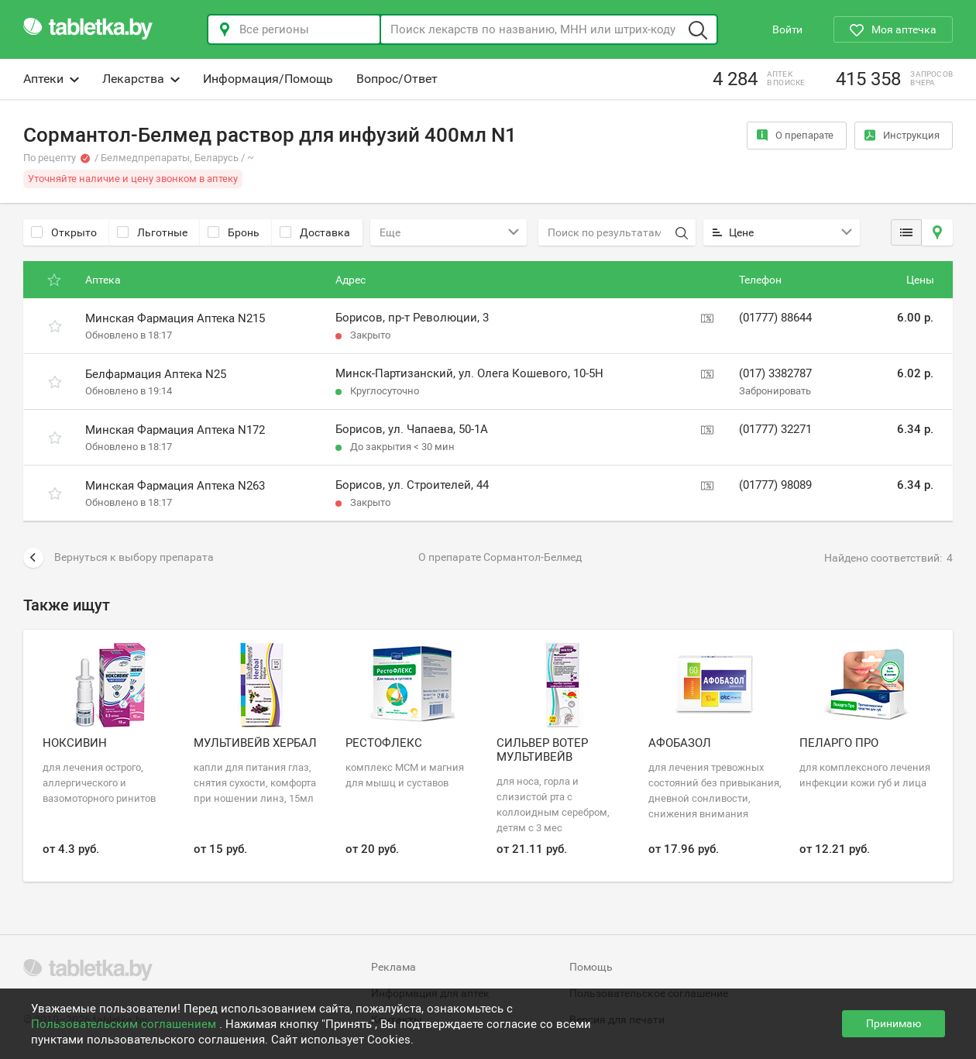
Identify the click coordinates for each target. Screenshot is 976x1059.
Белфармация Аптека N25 (155, 374)
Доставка (315, 232)
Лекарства (141, 78)
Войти (787, 29)
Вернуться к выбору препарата (118, 558)
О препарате (795, 135)
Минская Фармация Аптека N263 (175, 486)
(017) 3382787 (775, 373)
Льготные (152, 232)
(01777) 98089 (775, 485)
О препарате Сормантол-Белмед (500, 557)
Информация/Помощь (268, 78)
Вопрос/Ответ (397, 78)
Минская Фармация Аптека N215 (175, 318)
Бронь (233, 232)
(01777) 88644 (775, 318)
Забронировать (775, 391)
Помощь (591, 967)
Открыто (64, 232)
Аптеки (51, 78)
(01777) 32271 (775, 429)
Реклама (393, 967)
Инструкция (902, 135)
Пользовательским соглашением (125, 1024)
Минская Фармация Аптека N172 (175, 430)
